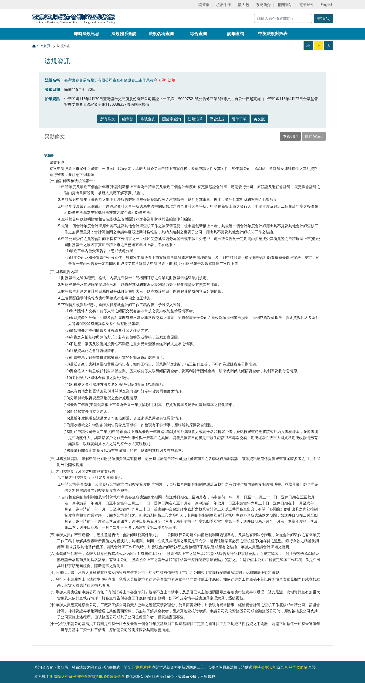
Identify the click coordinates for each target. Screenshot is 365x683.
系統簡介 (263, 4)
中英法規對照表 (272, 33)
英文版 (259, 119)
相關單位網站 (296, 667)
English (327, 4)
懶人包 (243, 4)
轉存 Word (314, 136)
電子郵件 (306, 4)
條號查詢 (147, 119)
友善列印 (290, 136)
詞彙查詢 (235, 33)
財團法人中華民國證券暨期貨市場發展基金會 (87, 676)
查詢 (323, 18)
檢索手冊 (223, 4)
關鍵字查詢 (171, 119)
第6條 (49, 155)
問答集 (204, 4)
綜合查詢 (198, 33)
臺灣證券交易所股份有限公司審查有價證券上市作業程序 (110, 80)
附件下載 (239, 119)
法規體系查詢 (123, 33)
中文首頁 (43, 46)
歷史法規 (217, 119)
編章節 (127, 119)
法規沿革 (195, 119)
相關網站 (284, 4)
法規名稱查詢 (161, 33)
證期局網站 (141, 667)
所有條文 (107, 119)
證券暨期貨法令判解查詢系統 (73, 18)
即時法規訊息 (86, 33)
